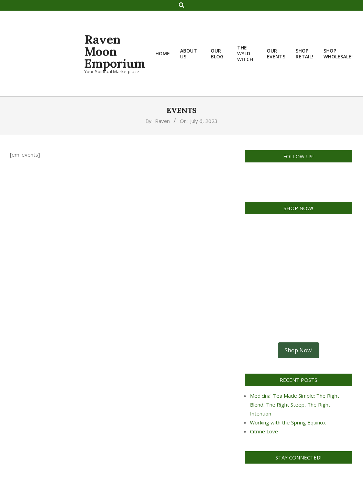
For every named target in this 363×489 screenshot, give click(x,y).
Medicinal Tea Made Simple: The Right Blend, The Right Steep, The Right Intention (294, 404)
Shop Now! (298, 350)
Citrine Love (264, 431)
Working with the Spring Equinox (288, 422)
